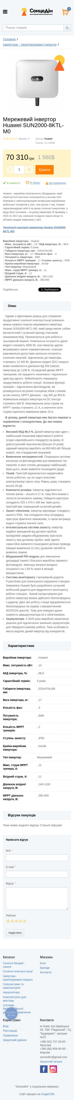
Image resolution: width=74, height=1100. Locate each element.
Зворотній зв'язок (51, 1061)
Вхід (5, 1026)
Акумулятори (11, 992)
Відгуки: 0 (24, 138)
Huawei (48, 138)
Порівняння (10, 1035)
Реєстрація (10, 1030)
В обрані (35, 183)
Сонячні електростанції (18, 971)
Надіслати (15, 932)
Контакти (46, 972)
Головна (9, 39)
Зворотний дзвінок (14, 1040)
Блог (43, 963)
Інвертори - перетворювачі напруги (29, 45)
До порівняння (57, 183)
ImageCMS (48, 1094)
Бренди (45, 967)
